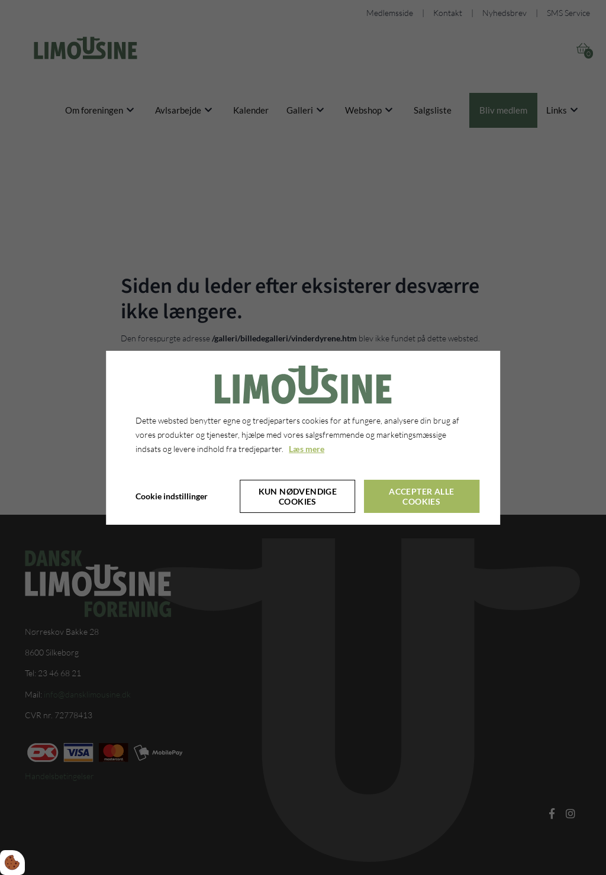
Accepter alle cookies (421, 496)
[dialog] (303, 438)
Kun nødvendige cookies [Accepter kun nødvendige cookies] (298, 496)
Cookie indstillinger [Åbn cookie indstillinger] (172, 496)
